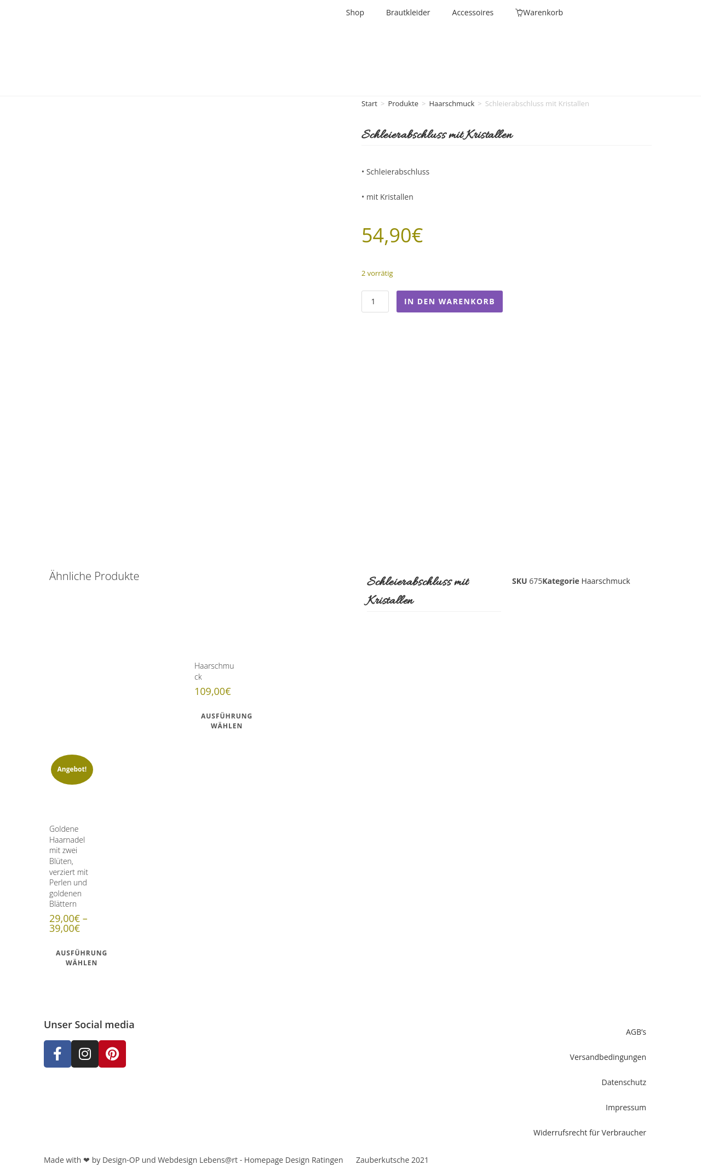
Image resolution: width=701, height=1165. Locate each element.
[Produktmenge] (375, 301)
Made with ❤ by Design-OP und (101, 1155)
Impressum (626, 1103)
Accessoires (473, 12)
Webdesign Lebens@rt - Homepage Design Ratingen (250, 1155)
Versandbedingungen (608, 1052)
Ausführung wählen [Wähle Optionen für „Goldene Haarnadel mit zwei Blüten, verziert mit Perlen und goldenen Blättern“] (81, 954)
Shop (355, 12)
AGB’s (636, 1027)
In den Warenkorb (449, 301)
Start (369, 103)
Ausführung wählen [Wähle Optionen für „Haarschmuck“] (226, 717)
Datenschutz (624, 1078)
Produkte (403, 103)
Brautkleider (408, 12)
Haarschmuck (451, 103)
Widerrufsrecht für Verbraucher (589, 1128)
